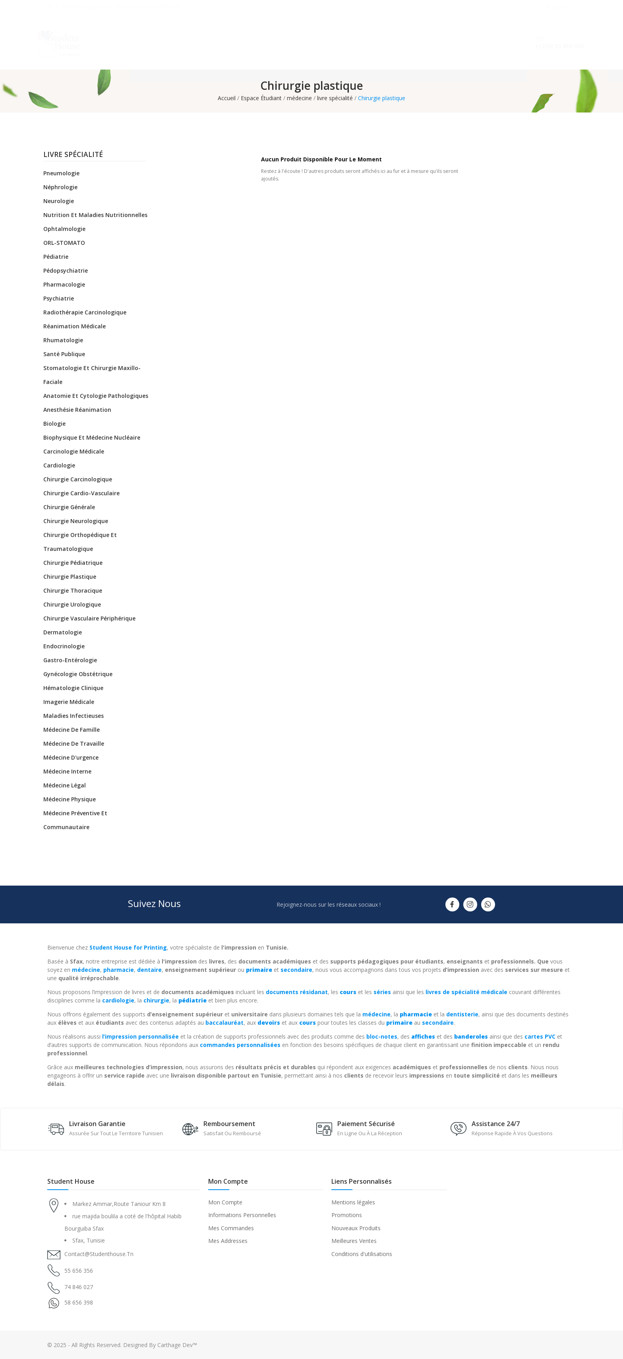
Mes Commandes (231, 1228)
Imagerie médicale (68, 702)
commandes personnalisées (240, 1045)
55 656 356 (78, 1270)
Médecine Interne (67, 771)
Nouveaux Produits (356, 1228)
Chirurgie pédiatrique (73, 562)
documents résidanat (297, 992)
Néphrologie (60, 187)
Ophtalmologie (64, 229)
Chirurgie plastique (69, 576)
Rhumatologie (63, 340)
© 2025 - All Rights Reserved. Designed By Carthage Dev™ (122, 1345)
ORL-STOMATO (64, 242)
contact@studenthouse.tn (99, 1254)
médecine (86, 969)
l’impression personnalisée (140, 1036)
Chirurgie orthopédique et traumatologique (80, 542)
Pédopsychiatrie (65, 270)
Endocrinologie (64, 646)
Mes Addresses (228, 1241)
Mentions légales (353, 1202)
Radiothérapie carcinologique (84, 312)
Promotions (346, 1215)
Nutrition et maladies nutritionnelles (95, 215)
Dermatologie (62, 632)
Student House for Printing (128, 947)
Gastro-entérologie (70, 660)
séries (382, 992)
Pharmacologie (64, 284)
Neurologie (58, 201)
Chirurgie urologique (72, 604)
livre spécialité (73, 155)
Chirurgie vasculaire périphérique (89, 618)
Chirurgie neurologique (75, 521)
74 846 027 (78, 1287)
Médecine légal (64, 785)
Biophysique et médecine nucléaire (91, 437)
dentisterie (462, 1014)
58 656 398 (78, 1302)
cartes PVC (539, 1036)
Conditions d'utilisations (361, 1254)
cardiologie (118, 1000)
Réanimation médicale (74, 326)
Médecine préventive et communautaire (75, 820)
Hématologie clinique (73, 688)
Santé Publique (64, 354)
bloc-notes (381, 1036)
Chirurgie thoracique (72, 590)
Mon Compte (225, 1202)
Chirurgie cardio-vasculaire (81, 493)
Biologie (54, 423)
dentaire (149, 969)
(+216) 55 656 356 (552, 46)
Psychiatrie (58, 298)
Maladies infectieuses (73, 715)
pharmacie (118, 969)
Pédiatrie (55, 256)
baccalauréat (224, 1022)
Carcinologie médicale (73, 451)
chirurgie (156, 1000)
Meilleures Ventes (354, 1241)
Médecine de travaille (73, 743)
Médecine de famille (71, 729)
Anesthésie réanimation (77, 409)
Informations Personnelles (242, 1215)
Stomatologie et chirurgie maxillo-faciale (92, 375)
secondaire (296, 969)
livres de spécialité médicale (466, 992)
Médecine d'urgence (71, 757)
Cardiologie (59, 465)
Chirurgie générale (69, 507)
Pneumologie (61, 173)
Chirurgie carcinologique (77, 479)
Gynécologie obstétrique (77, 674)
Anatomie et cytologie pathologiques (95, 395)
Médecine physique (69, 799)
